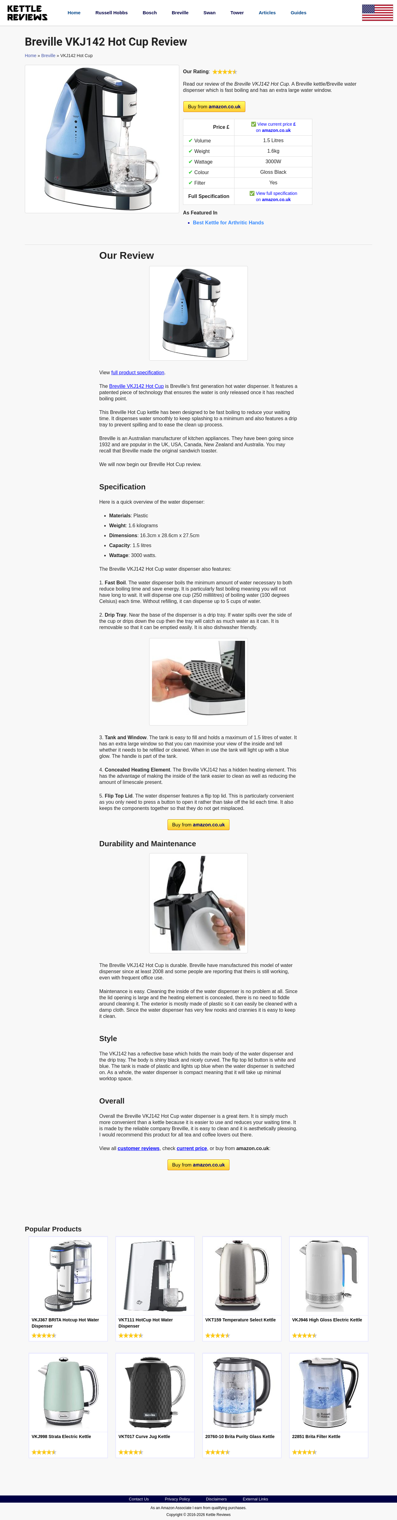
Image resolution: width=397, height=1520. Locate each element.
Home (74, 12)
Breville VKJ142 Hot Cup (136, 386)
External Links (255, 1499)
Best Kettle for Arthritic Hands (228, 222)
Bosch (150, 12)
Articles (267, 12)
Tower (237, 12)
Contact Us (139, 1499)
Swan (209, 12)
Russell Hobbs (112, 12)
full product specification (137, 372)
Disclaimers (216, 1499)
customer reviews (138, 1148)
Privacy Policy (177, 1499)
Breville (180, 12)
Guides (298, 12)
